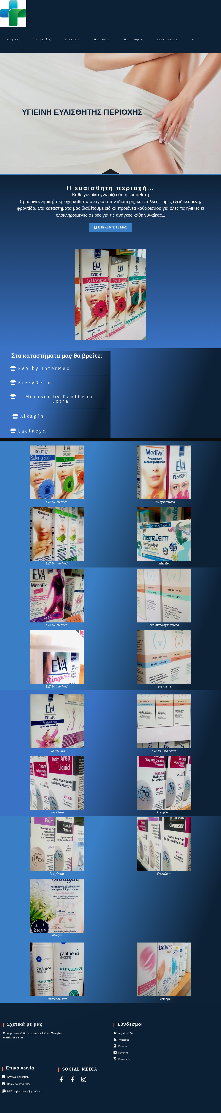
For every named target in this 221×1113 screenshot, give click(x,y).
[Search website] (193, 40)
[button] (110, 227)
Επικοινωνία (20, 1068)
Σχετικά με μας (25, 1025)
